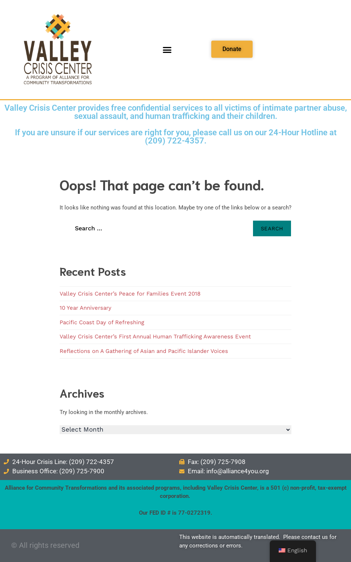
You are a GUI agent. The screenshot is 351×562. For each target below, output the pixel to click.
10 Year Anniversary (85, 307)
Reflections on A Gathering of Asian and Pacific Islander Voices (144, 351)
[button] (167, 49)
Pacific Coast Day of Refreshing (102, 322)
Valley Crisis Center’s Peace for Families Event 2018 (130, 293)
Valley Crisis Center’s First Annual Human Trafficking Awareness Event (155, 336)
